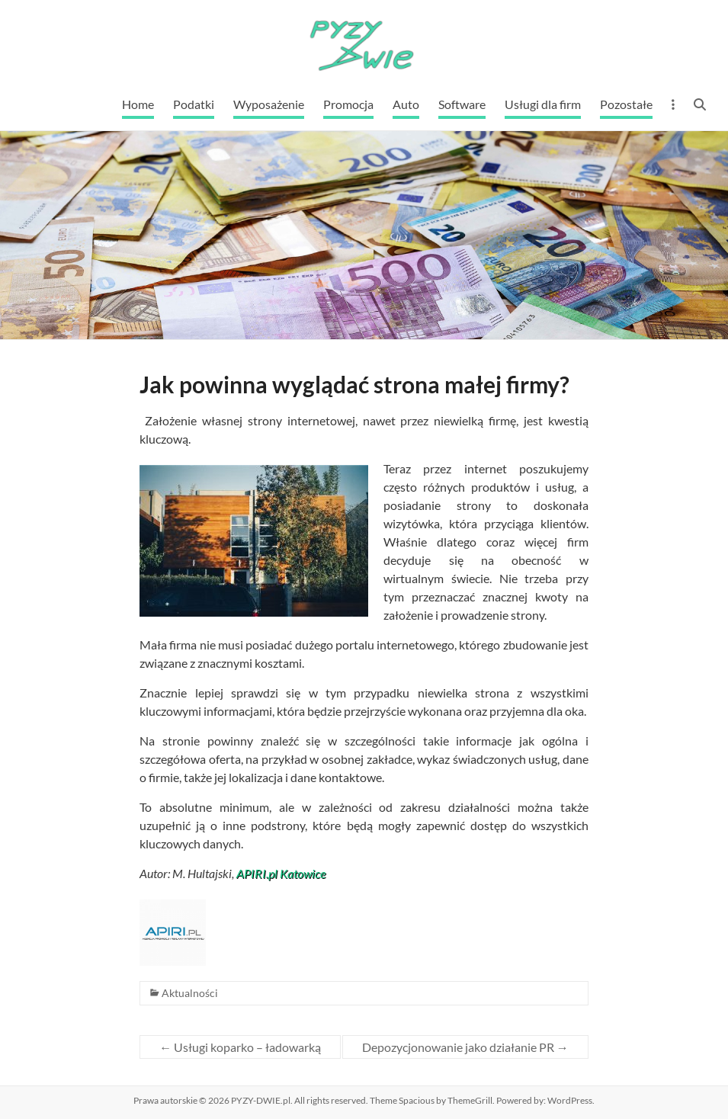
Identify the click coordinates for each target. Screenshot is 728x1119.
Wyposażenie (268, 104)
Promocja (348, 104)
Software (462, 104)
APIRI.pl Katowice (281, 873)
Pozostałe (626, 104)
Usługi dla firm (543, 104)
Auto (406, 104)
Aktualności (190, 992)
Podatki (193, 104)
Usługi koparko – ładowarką (240, 1047)
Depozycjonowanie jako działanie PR (465, 1047)
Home (138, 104)
